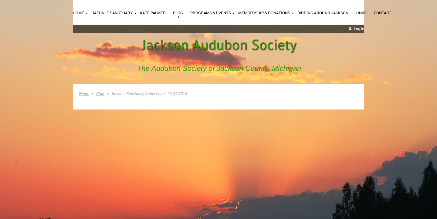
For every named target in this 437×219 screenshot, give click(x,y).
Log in (359, 28)
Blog (100, 93)
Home (84, 93)
